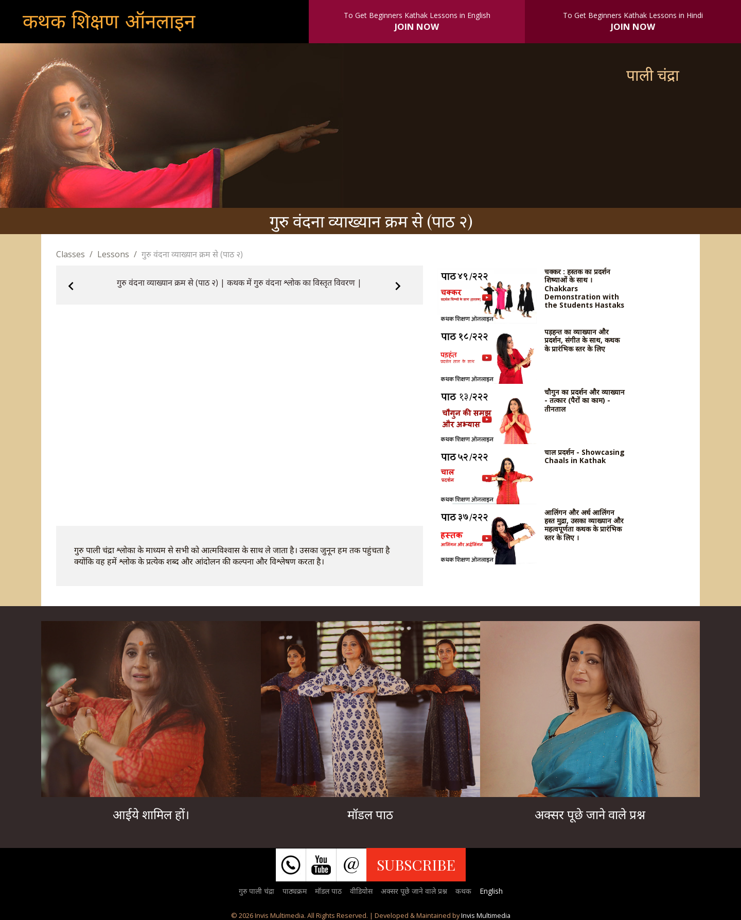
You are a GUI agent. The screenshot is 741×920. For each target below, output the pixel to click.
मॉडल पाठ (328, 891)
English (491, 891)
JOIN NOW (417, 26)
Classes (70, 254)
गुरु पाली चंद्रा (256, 891)
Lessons (113, 254)
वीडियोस (361, 891)
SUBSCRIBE (416, 864)
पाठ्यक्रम (295, 891)
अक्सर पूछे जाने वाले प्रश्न (414, 891)
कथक (463, 891)
